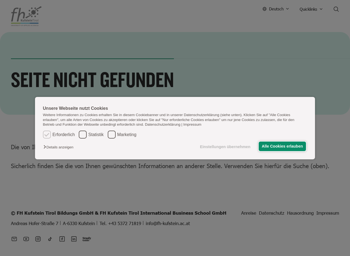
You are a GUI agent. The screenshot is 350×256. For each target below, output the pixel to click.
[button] (60, 147)
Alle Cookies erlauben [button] (282, 146)
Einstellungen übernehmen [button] (225, 147)
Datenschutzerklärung (162, 124)
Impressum (192, 124)
